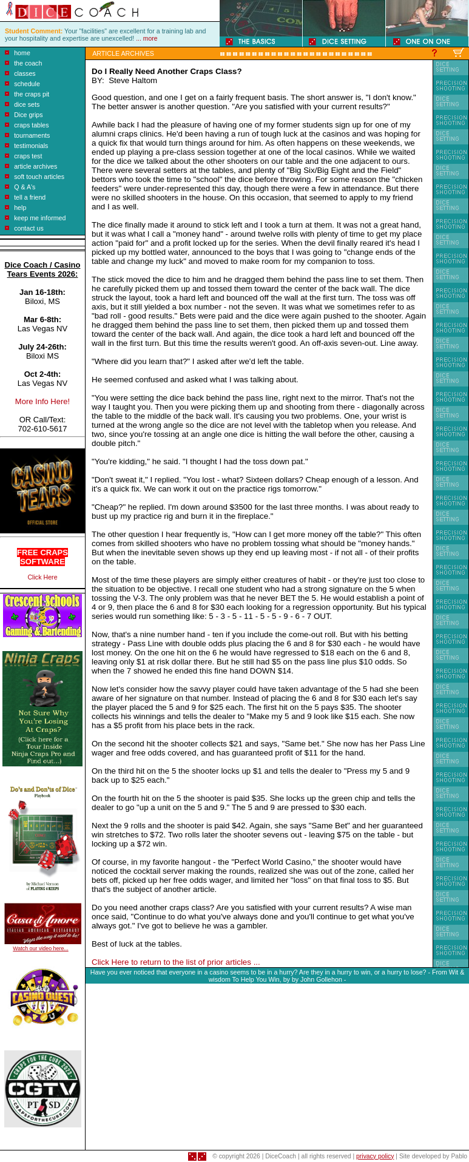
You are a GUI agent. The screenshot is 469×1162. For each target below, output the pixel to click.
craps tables (31, 125)
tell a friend (30, 197)
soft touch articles (39, 176)
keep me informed (40, 217)
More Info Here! (42, 401)
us (39, 228)
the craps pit (31, 94)
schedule (27, 83)
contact (24, 228)
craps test (28, 156)
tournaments (32, 135)
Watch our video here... (40, 948)
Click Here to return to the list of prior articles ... (176, 962)
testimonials (31, 145)
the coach (28, 63)
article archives (35, 166)
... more (146, 38)
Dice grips (28, 114)
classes (25, 73)
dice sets (26, 104)
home (22, 52)
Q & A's (24, 187)
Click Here (42, 577)
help (20, 207)
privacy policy (375, 1156)
